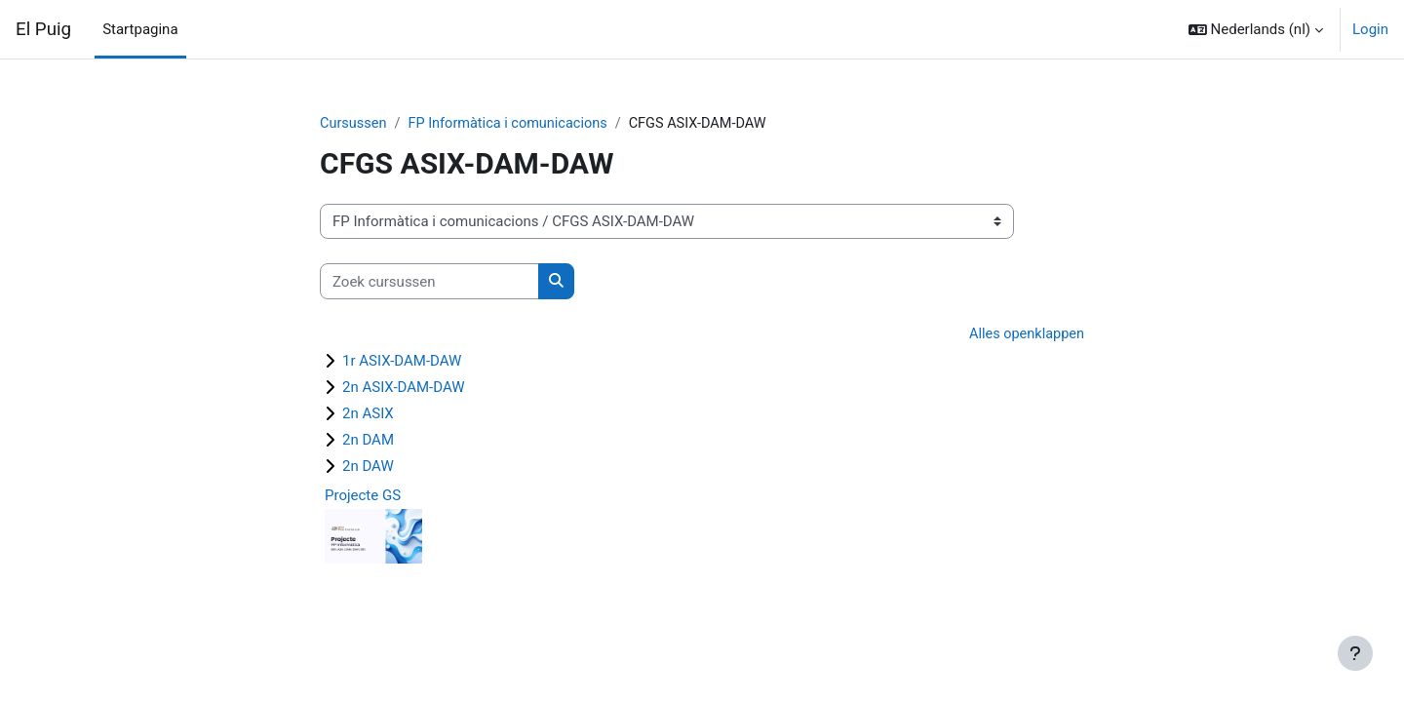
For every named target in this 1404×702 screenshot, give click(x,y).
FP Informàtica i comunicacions (513, 124)
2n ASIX (368, 414)
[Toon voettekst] (1355, 653)
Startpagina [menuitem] (139, 29)
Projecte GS (363, 496)
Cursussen (354, 124)
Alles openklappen (1024, 335)
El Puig (43, 29)
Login (1370, 29)
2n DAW (368, 467)
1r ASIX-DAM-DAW (401, 361)
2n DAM (368, 440)
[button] (1256, 29)
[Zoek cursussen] (429, 282)
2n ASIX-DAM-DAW (403, 388)
